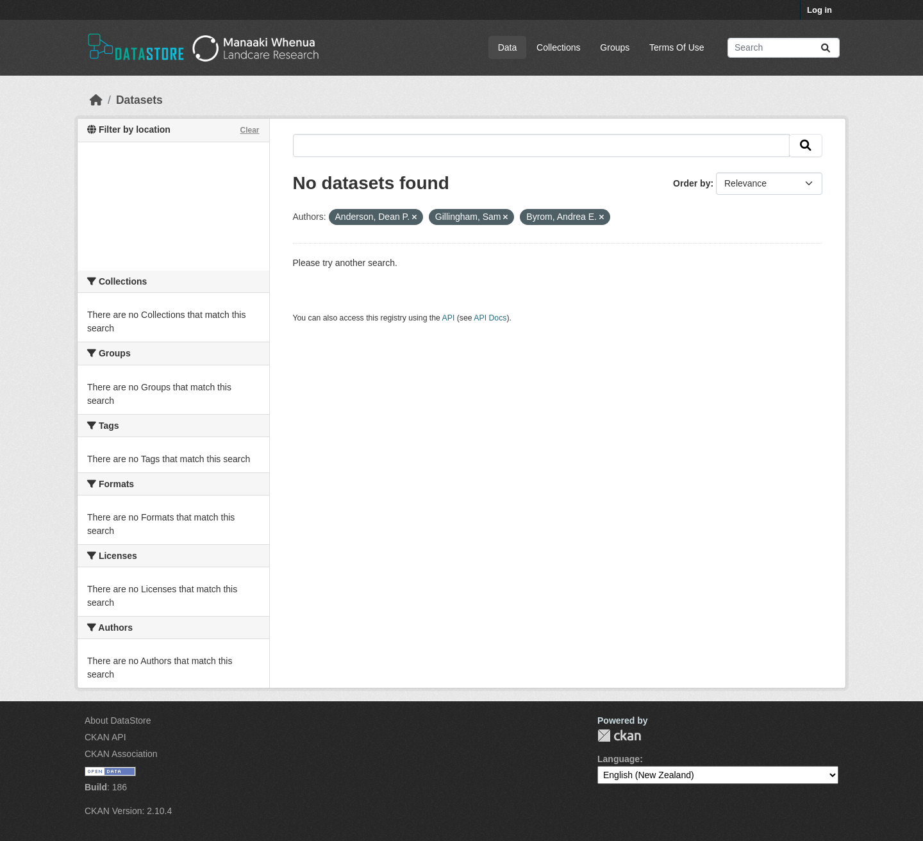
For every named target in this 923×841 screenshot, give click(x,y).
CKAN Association (121, 754)
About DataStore (118, 720)
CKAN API (105, 737)
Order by (691, 183)
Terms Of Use (676, 47)
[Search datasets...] (784, 48)
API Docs (490, 317)
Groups (614, 47)
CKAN (619, 735)
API (448, 317)
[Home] (96, 100)
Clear (249, 130)
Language (618, 759)
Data (507, 47)
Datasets (139, 100)
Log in (819, 10)
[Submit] (825, 48)
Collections (558, 47)
